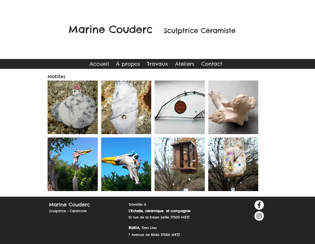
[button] (157, 64)
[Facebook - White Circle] (259, 205)
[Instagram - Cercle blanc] (259, 216)
